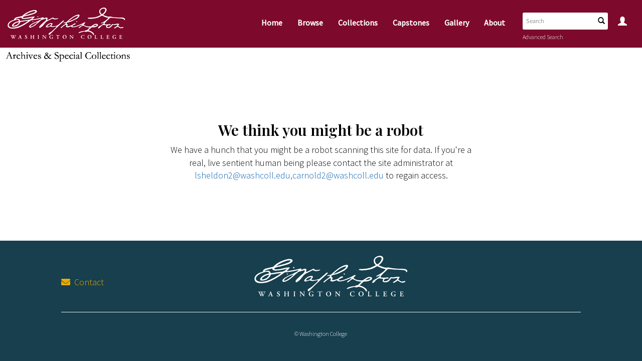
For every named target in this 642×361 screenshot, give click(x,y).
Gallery (456, 23)
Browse (310, 23)
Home (271, 23)
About (494, 23)
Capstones (411, 23)
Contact (82, 282)
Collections (358, 23)
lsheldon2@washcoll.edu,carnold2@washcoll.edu (289, 175)
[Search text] (558, 21)
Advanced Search (543, 37)
